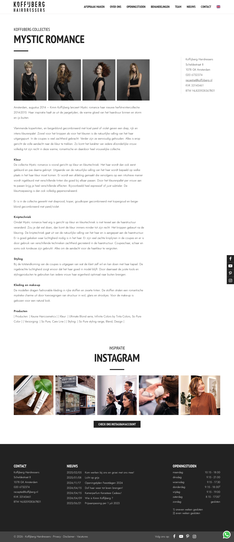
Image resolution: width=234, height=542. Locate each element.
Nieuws (191, 7)
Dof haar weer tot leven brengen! (104, 488)
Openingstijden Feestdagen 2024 (104, 483)
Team (178, 7)
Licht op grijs (92, 478)
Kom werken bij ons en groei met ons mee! (109, 472)
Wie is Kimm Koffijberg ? (99, 498)
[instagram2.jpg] (75, 395)
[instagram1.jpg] (33, 395)
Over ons (115, 7)
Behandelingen (160, 7)
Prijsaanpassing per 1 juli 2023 (102, 503)
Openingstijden (136, 7)
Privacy (57, 537)
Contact (206, 7)
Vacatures (82, 537)
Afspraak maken (94, 7)
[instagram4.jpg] (159, 395)
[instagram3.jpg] (117, 395)
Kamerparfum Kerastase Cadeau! (103, 493)
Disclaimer (69, 537)
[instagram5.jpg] (200, 395)
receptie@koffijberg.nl (199, 80)
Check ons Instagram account (117, 424)
